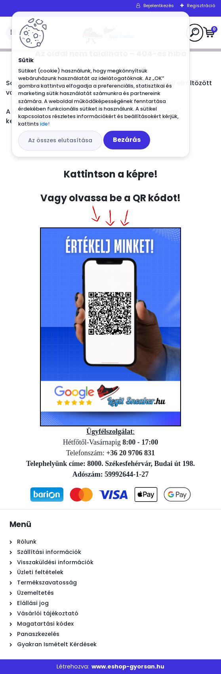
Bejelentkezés (158, 5)
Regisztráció (201, 5)
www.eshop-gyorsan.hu (127, 666)
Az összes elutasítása (60, 140)
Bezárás (127, 139)
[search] (194, 32)
